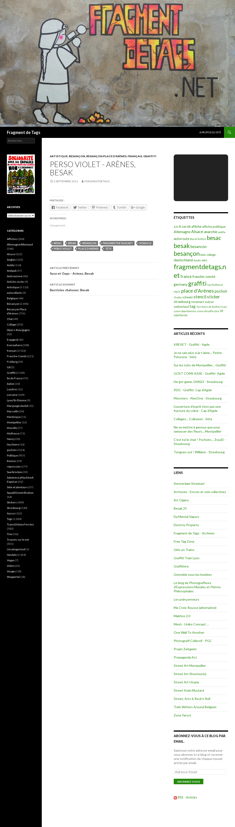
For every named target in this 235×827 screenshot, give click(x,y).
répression (13, 466)
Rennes (11, 461)
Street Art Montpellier (190, 665)
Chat (10, 319)
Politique (12, 455)
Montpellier (14, 422)
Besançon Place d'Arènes (106, 156)
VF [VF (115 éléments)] (222, 311)
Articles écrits (15, 281)
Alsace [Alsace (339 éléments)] (197, 231)
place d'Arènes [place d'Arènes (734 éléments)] (197, 291)
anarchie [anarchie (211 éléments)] (210, 231)
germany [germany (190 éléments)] (180, 284)
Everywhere (14, 345)
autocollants (14, 292)
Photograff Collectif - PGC (193, 641)
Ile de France (15, 378)
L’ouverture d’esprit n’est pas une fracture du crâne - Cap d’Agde (197, 409)
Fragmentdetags (96, 181)
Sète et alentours (17, 487)
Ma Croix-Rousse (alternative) (195, 608)
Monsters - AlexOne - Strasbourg (198, 398)
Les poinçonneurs (186, 599)
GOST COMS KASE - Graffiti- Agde (199, 373)
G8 (9, 367)
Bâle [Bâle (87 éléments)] (203, 255)
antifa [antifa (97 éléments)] (221, 232)
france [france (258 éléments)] (186, 276)
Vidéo (10, 565)
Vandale (12, 554)
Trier (10, 534)
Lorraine (12, 394)
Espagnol (12, 339)
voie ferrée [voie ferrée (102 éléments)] (180, 315)
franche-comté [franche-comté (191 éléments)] (203, 276)
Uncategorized (16, 549)
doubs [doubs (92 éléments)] (197, 260)
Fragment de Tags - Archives (194, 533)
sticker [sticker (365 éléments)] (213, 296)
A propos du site (210, 132)
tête (108, 248)
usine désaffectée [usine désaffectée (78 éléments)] (208, 311)
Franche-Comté (17, 356)
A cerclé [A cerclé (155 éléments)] (185, 226)
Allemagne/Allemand (20, 244)
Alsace (11, 254)
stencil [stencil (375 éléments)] (199, 296)
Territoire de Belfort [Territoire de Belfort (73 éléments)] (208, 306)
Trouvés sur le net (18, 539)
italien (10, 383)
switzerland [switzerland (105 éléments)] (181, 306)
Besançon (77, 156)
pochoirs (12, 450)
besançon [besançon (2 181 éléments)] (187, 253)
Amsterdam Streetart (189, 483)
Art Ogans (181, 500)
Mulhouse (13, 433)
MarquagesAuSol (17, 406)
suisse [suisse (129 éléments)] (209, 302)
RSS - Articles (187, 797)
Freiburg (12, 361)
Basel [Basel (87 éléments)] (193, 239)
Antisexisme (14, 276)
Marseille (13, 411)
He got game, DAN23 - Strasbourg (198, 382)
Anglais (11, 259)
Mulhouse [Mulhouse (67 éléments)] (217, 284)
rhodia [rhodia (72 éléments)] (178, 297)
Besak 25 (180, 508)
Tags (9, 519)
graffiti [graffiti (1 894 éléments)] (197, 283)
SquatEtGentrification (20, 492)
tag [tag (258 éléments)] (193, 306)
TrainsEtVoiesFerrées (20, 524)
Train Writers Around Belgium (195, 707)
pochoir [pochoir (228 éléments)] (221, 291)
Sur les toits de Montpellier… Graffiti (200, 365)
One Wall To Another (189, 632)
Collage (11, 324)
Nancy (11, 439)
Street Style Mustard (189, 690)
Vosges (11, 571)
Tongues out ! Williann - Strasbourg (199, 452)
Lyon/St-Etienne (16, 400)
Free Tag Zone (184, 541)
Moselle (12, 428)
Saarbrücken (14, 472)
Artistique (59, 156)
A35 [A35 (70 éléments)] (176, 226)
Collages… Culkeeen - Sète (193, 419)
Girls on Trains (184, 550)
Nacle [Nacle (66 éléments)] (177, 291)
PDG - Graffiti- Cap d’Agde (193, 390)
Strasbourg (13, 508)
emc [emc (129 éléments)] (204, 260)
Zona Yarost (182, 715)
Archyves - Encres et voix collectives (200, 492)
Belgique (12, 298)
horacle (145, 243)
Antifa (10, 265)
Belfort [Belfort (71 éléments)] (202, 238)
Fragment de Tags (23, 132)
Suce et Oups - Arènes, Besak (104, 270)
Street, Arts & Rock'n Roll (192, 699)
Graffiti (149, 156)
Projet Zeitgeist (185, 649)
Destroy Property (186, 525)
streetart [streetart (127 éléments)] (197, 302)
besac (58, 243)
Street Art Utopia (186, 682)
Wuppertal (13, 577)
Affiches (12, 239)
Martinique (14, 417)
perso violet (63, 248)
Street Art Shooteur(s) (190, 674)
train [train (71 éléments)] (224, 306)
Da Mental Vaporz (186, 517)
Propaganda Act (185, 657)
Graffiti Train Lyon (186, 558)
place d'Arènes (88, 248)
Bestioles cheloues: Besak (104, 287)
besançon (89, 243)
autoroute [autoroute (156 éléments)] (181, 239)
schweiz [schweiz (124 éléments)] (187, 297)
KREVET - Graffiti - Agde (192, 344)
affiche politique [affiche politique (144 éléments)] (214, 226)
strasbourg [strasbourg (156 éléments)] (182, 302)
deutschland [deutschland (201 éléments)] (183, 260)
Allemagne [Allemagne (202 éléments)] (182, 231)
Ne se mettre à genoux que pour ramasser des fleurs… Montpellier (197, 429)
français (135, 156)
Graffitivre (181, 566)
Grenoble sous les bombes (193, 574)
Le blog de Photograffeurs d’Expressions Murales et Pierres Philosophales (197, 587)
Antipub (11, 270)
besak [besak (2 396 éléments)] (182, 245)
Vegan (10, 560)
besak (72, 243)
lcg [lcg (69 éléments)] (209, 284)
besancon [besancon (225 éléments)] (198, 246)
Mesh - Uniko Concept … (191, 624)
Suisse (11, 513)
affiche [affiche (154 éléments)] (196, 226)
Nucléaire (13, 444)
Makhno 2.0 (182, 616)
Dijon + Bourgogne (18, 330)
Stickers (12, 502)
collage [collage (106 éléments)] (211, 255)
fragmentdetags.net (118, 243)
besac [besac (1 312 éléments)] (214, 237)
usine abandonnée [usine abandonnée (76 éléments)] (185, 311)
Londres (12, 389)
